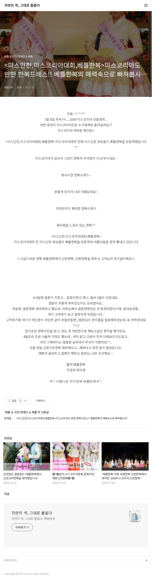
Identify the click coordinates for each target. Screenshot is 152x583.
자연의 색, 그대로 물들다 (22, 5)
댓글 (6, 494)
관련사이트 (10, 560)
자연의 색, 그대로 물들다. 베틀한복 (33, 518)
